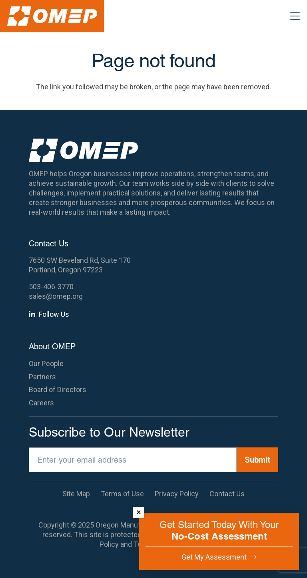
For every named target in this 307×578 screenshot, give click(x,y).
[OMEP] (52, 16)
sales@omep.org (56, 296)
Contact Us (227, 493)
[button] (295, 16)
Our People (46, 363)
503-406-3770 (51, 286)
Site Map (76, 493)
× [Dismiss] (138, 512)
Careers (41, 403)
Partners (42, 377)
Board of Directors (57, 389)
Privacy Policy (177, 493)
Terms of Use (122, 493)
